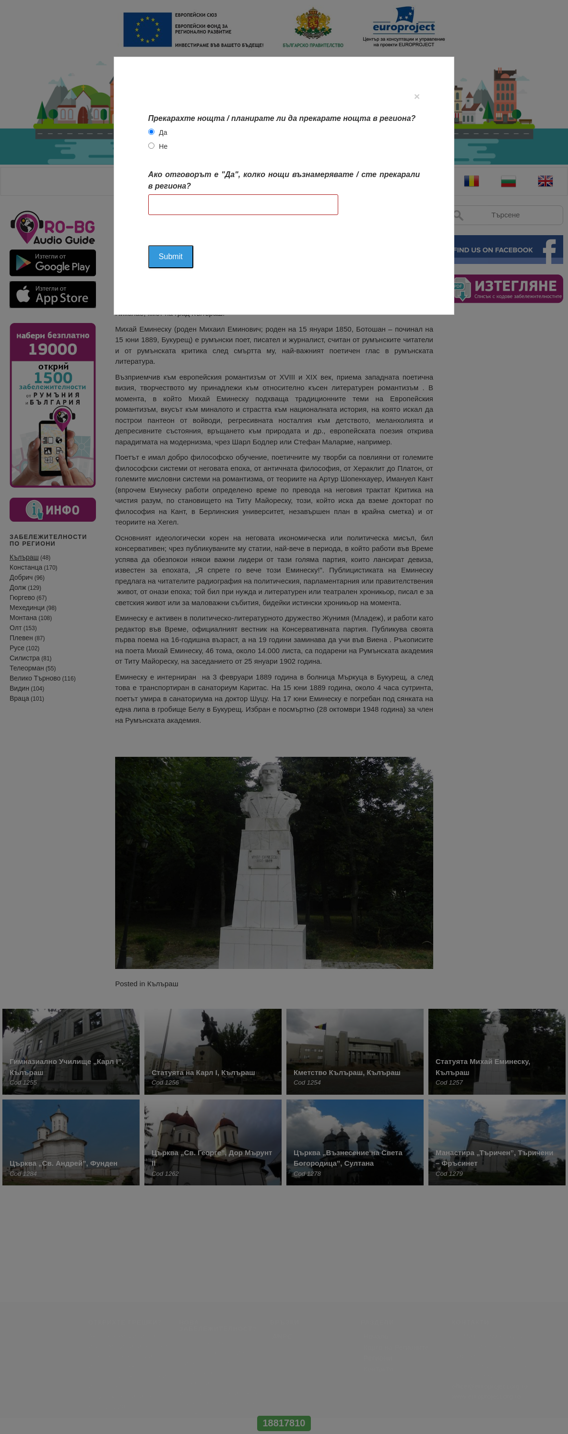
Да (163, 132)
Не (163, 146)
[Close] (417, 96)
